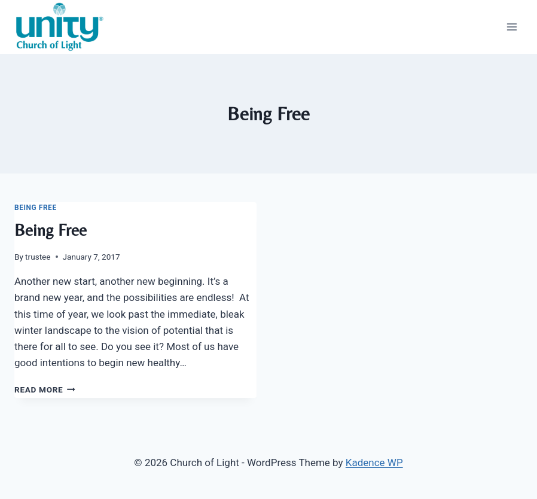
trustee (37, 256)
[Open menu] (512, 26)
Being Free (35, 207)
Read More (44, 389)
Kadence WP (374, 462)
